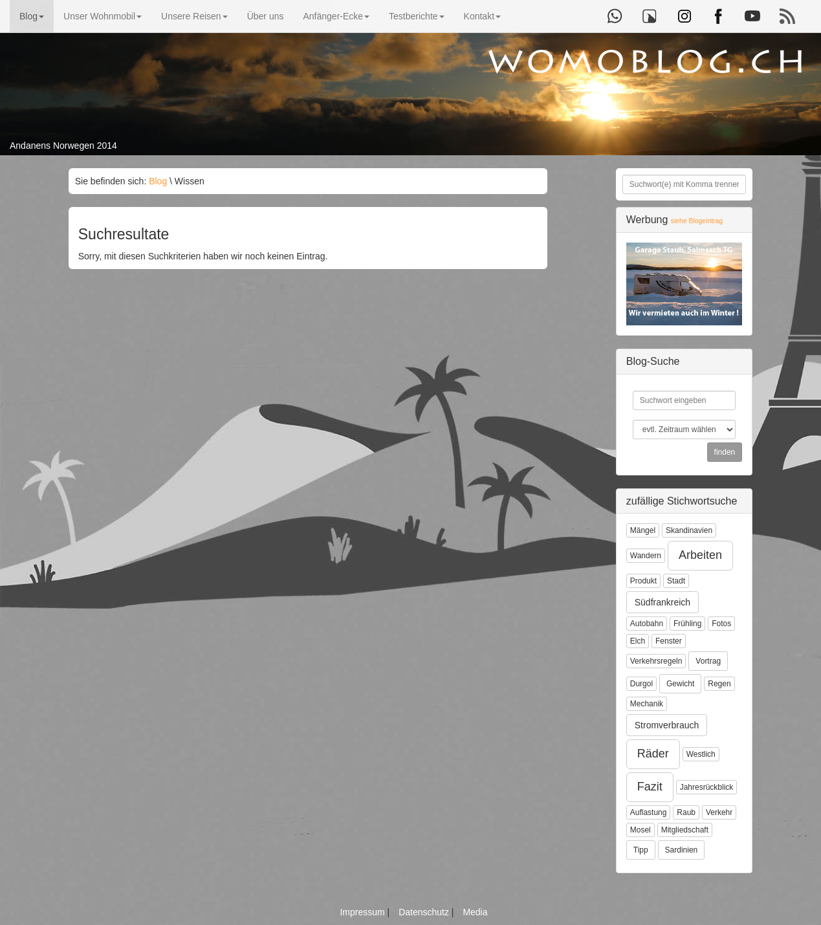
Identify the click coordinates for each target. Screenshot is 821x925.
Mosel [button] (640, 829)
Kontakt (482, 16)
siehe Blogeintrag (697, 220)
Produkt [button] (643, 580)
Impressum (363, 912)
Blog (31, 16)
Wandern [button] (645, 555)
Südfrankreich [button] (662, 602)
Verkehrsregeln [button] (656, 661)
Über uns (265, 16)
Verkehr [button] (719, 812)
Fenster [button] (668, 641)
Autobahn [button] (646, 623)
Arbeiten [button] (700, 555)
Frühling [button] (687, 623)
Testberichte (416, 16)
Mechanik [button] (646, 703)
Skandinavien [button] (689, 530)
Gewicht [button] (680, 683)
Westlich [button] (701, 754)
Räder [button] (653, 753)
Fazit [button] (649, 786)
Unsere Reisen (194, 16)
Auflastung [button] (648, 812)
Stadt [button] (676, 580)
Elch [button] (637, 641)
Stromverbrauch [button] (667, 725)
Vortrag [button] (708, 661)
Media (475, 912)
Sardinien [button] (681, 849)
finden (725, 452)
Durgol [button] (641, 683)
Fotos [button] (721, 623)
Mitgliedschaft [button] (684, 829)
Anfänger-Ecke (336, 16)
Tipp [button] (640, 849)
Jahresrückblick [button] (707, 787)
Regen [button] (719, 683)
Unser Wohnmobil (102, 16)
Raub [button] (686, 812)
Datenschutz (425, 912)
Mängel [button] (642, 530)
